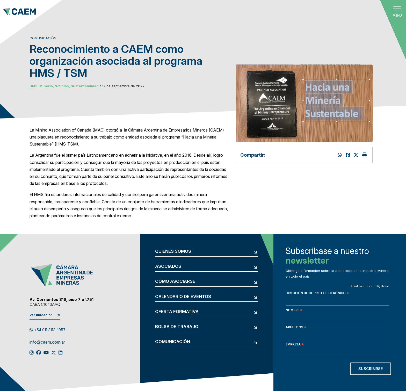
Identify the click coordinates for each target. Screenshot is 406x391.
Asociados (168, 266)
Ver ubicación (41, 315)
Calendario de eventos (183, 296)
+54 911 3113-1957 (48, 329)
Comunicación (172, 341)
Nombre (294, 310)
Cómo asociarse (175, 281)
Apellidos (296, 327)
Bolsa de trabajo (176, 326)
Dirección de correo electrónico (317, 293)
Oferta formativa (177, 311)
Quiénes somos (173, 251)
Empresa (295, 344)
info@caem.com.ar (47, 342)
